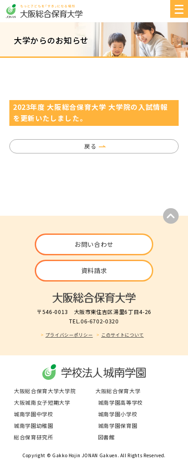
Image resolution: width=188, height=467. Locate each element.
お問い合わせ (94, 244)
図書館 (106, 437)
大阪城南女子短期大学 (42, 402)
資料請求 (94, 270)
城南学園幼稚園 (33, 425)
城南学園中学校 (33, 414)
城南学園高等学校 (120, 402)
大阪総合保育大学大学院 (45, 391)
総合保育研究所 (33, 437)
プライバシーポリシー (69, 334)
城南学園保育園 (118, 425)
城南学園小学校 (118, 414)
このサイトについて (122, 334)
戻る (90, 146)
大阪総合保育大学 (117, 391)
